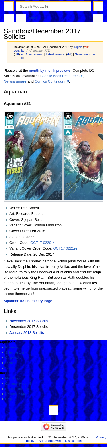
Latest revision (56, 54)
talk (86, 47)
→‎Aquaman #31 (38, 50)
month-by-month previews (50, 71)
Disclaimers (73, 440)
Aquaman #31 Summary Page (28, 301)
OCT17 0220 (40, 243)
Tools (98, 18)
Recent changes (17, 388)
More (33, 17)
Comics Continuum (50, 81)
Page (9, 18)
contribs (19, 50)
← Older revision (32, 54)
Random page (15, 394)
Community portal (18, 383)
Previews (11, 347)
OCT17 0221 (63, 248)
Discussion (21, 18)
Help (8, 399)
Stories (10, 363)
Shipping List (14, 352)
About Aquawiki (50, 440)
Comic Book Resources (61, 76)
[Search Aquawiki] (49, 6)
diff (17, 54)
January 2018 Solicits (26, 333)
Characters (13, 357)
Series (9, 368)
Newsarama (13, 81)
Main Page (13, 378)
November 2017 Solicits (28, 321)
